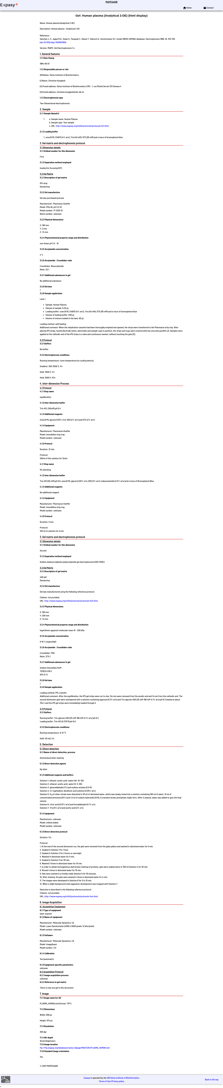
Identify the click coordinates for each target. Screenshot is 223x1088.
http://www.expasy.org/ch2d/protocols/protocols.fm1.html (82, 125)
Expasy (87, 1077)
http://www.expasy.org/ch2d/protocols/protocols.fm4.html (71, 896)
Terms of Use (105, 1081)
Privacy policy (118, 1081)
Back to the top (211, 1079)
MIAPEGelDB (111, 1)
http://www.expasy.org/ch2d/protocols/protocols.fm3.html (71, 600)
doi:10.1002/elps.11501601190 (52, 42)
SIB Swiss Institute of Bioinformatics (123, 1077)
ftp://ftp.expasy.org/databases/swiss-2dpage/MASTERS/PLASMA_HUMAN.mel (75, 1047)
